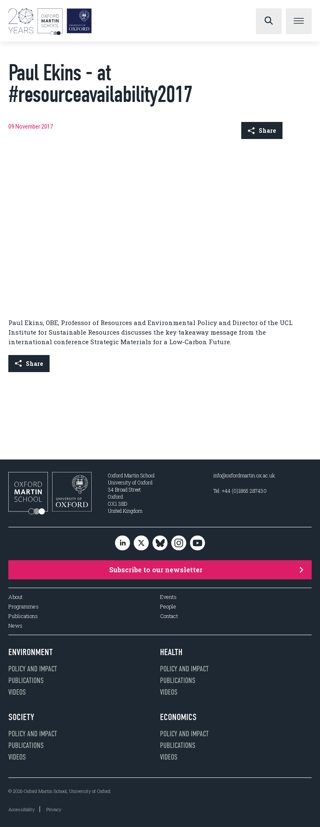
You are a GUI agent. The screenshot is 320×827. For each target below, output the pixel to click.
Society (21, 717)
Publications (23, 616)
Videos (17, 692)
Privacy (53, 809)
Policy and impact (32, 669)
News (15, 625)
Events (168, 597)
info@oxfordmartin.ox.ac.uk (244, 475)
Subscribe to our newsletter (206, 569)
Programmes (23, 606)
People (168, 606)
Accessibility (21, 809)
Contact (169, 616)
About (15, 597)
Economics (178, 717)
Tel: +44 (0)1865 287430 (240, 490)
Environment (30, 652)
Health (171, 652)
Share (262, 130)
